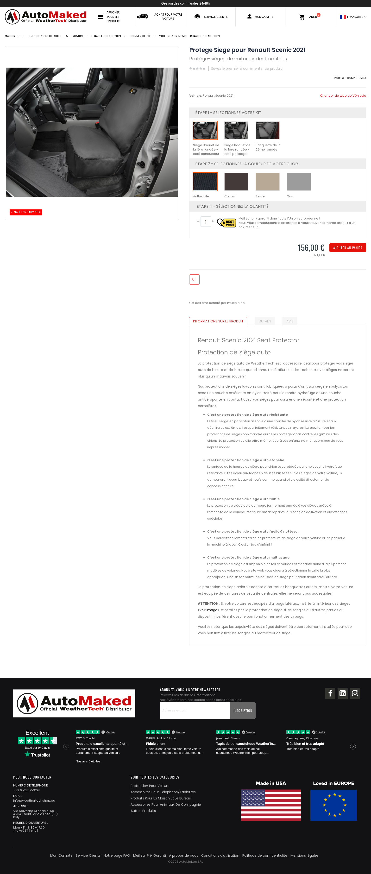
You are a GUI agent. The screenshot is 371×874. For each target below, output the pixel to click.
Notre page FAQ (117, 855)
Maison (10, 35)
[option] (205, 130)
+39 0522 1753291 (26, 790)
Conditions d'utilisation (220, 855)
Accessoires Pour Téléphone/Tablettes (163, 792)
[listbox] (277, 139)
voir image (209, 610)
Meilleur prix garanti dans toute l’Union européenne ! (279, 218)
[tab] (222, 320)
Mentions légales (304, 855)
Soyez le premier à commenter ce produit (246, 68)
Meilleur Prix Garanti (149, 855)
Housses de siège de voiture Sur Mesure (53, 35)
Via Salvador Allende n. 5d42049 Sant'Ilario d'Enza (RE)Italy (35, 814)
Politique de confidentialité (264, 855)
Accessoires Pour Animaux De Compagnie (166, 804)
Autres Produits (143, 810)
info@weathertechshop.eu (34, 800)
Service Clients (88, 855)
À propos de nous (183, 855)
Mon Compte (61, 855)
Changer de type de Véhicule (343, 95)
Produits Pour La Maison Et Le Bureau (161, 798)
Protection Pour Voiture (150, 785)
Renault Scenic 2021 (106, 35)
